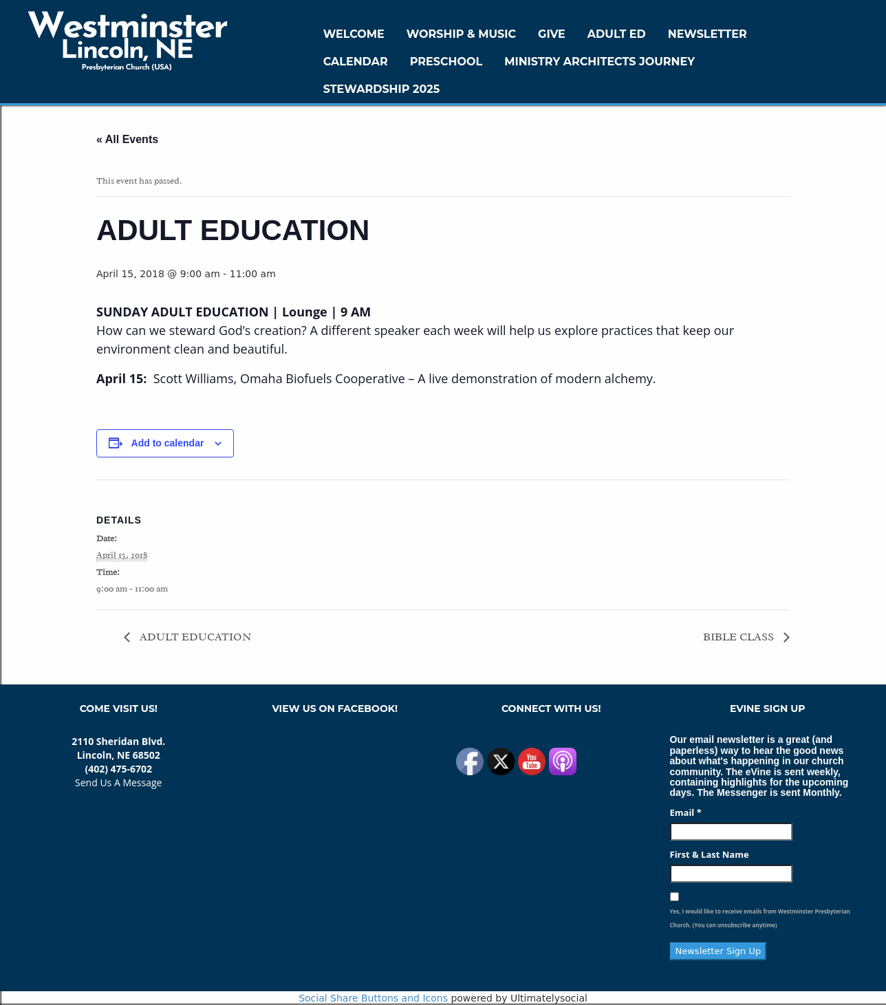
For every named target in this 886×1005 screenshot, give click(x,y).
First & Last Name (709, 854)
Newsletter (707, 34)
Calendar (355, 61)
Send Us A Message (118, 782)
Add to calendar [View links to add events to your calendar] (167, 443)
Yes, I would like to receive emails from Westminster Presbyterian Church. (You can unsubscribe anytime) (760, 918)
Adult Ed (616, 34)
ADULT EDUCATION (194, 637)
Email (686, 812)
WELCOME (354, 34)
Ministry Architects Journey (599, 61)
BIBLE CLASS (740, 637)
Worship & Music (461, 34)
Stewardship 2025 (381, 89)
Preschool (446, 61)
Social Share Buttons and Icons (373, 998)
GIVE (551, 34)
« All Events (127, 139)
